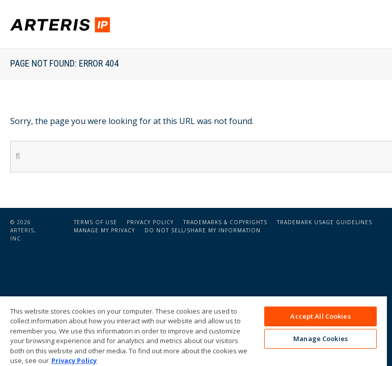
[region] (193, 331)
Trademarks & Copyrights (225, 222)
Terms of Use (95, 222)
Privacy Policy (150, 222)
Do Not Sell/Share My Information (203, 230)
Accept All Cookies (320, 316)
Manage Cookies (320, 338)
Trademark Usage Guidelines (324, 222)
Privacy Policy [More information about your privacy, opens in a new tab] (74, 360)
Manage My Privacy (104, 230)
